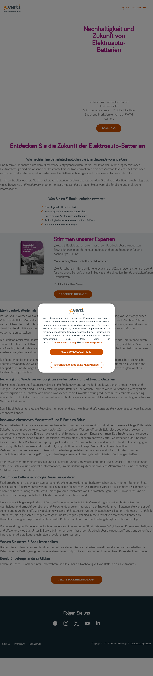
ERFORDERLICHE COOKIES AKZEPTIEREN (76, 365)
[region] (76, 337)
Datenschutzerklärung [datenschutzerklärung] (63, 342)
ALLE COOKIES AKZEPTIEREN (76, 352)
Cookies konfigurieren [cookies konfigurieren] (94, 342)
